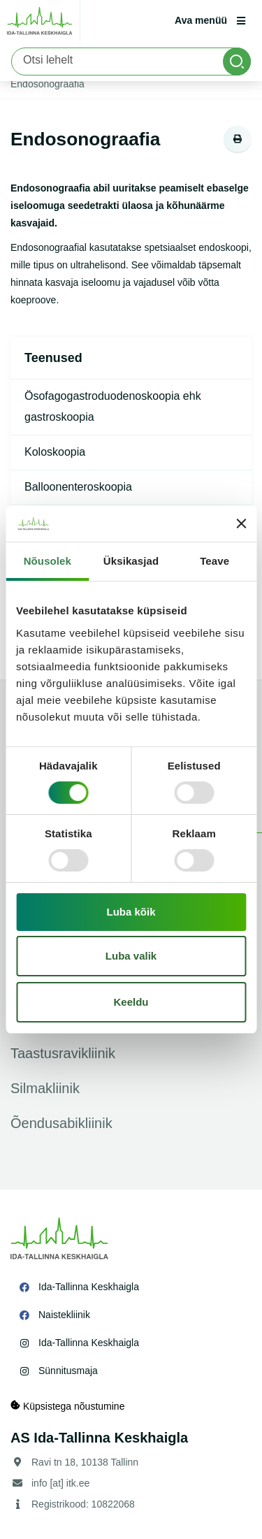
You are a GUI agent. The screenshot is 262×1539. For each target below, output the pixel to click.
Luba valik (131, 956)
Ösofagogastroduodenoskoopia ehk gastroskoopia (112, 406)
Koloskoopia (54, 452)
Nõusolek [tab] (47, 561)
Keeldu (130, 1002)
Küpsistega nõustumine (67, 1406)
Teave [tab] (214, 561)
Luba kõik (130, 912)
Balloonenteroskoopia (78, 487)
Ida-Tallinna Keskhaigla (88, 1286)
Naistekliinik (64, 1314)
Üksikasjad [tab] (131, 561)
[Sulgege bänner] (241, 523)
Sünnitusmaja (68, 1370)
